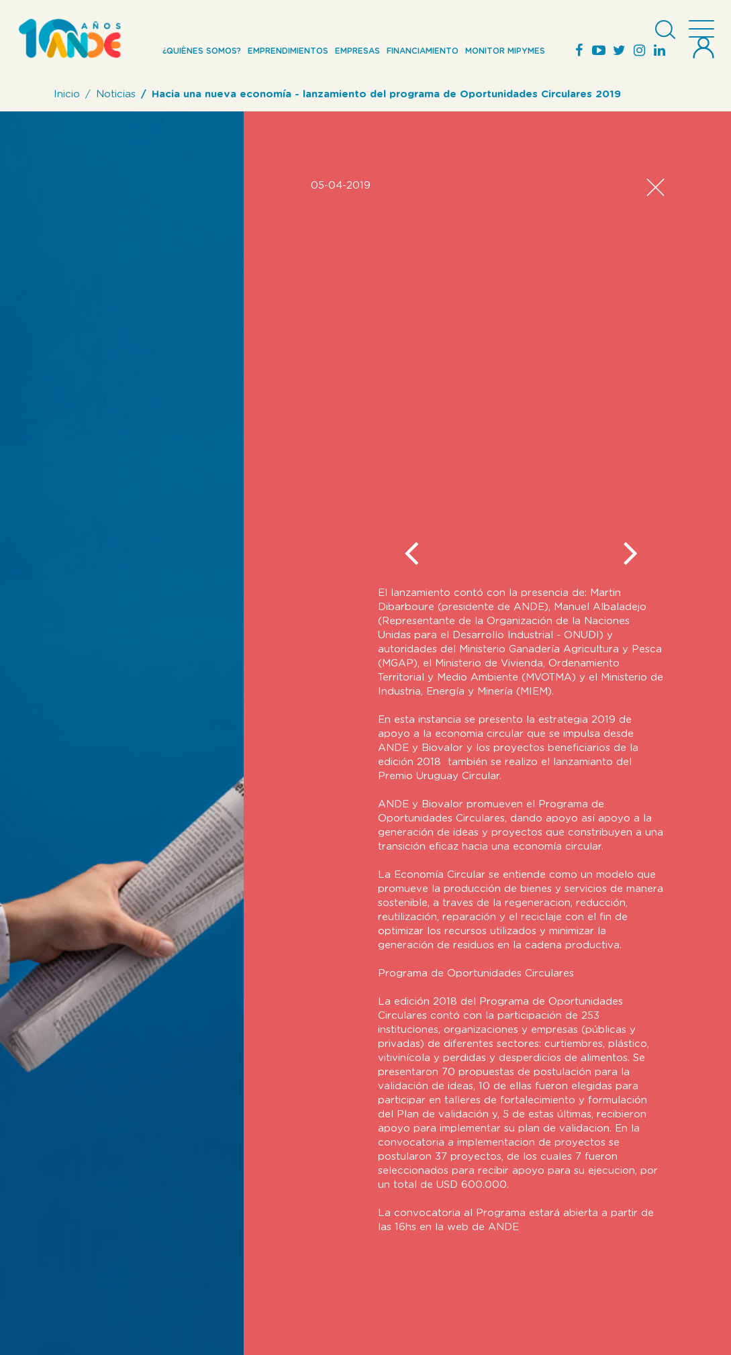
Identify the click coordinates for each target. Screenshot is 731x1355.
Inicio (67, 94)
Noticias (116, 94)
